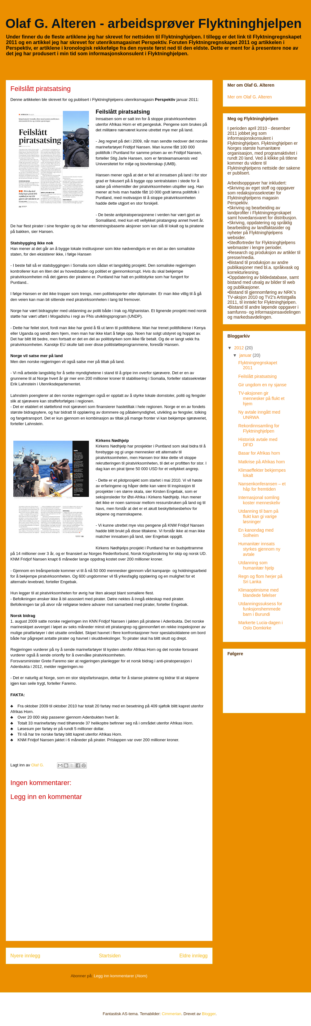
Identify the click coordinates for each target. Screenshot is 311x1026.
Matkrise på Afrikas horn (261, 461)
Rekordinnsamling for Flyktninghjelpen (258, 428)
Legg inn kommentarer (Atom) (120, 976)
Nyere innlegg (25, 955)
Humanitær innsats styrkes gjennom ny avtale (259, 549)
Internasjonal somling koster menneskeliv (259, 500)
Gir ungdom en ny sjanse (262, 384)
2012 (239, 347)
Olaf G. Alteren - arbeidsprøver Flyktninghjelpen (154, 23)
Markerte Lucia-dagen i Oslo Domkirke (260, 625)
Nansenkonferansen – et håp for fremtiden (262, 486)
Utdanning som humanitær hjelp (256, 565)
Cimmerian (171, 1013)
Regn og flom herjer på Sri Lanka (260, 579)
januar (246, 355)
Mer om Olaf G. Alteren (250, 96)
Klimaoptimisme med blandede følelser (258, 593)
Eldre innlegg (193, 955)
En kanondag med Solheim (255, 533)
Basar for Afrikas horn (259, 453)
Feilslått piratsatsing (257, 376)
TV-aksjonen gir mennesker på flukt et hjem (261, 398)
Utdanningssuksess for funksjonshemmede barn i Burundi (260, 609)
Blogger (208, 1013)
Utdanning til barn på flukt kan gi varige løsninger (258, 516)
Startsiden (110, 955)
